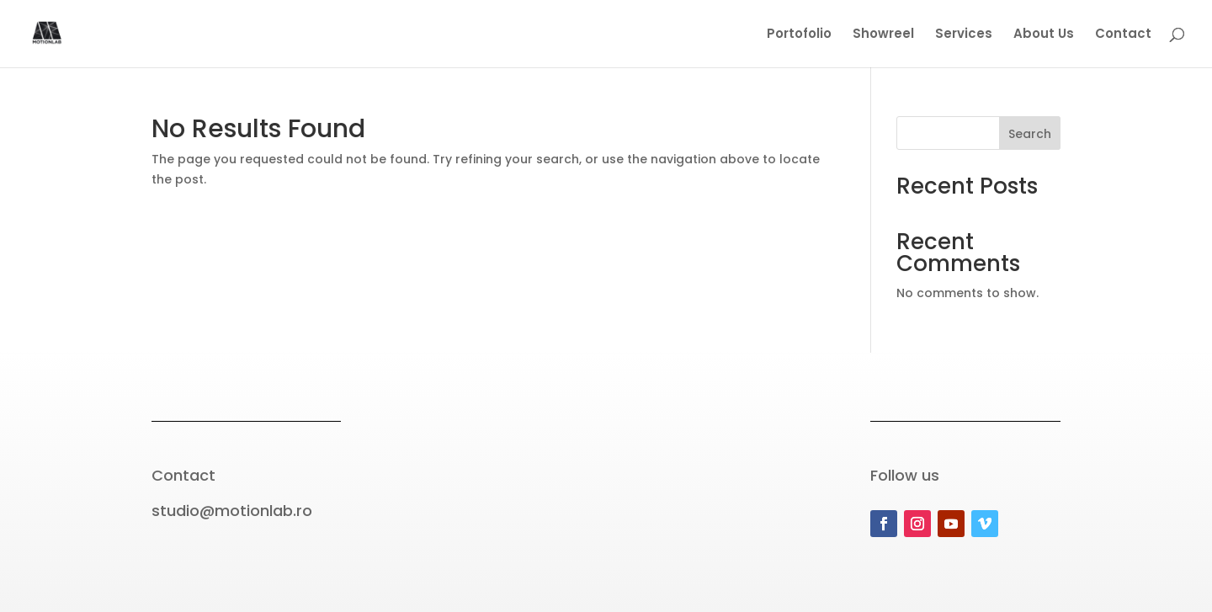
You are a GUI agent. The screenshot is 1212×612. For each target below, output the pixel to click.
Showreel (883, 35)
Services (963, 35)
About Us (1043, 35)
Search (1029, 133)
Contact (1123, 35)
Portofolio (799, 35)
